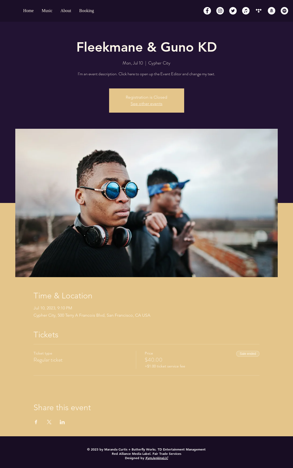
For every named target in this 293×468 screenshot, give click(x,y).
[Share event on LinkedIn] (62, 422)
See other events (146, 103)
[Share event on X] (49, 422)
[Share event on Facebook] (36, 422)
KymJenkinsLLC (156, 458)
